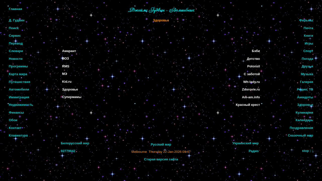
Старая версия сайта (161, 159)
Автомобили (19, 89)
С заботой (252, 74)
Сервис (15, 35)
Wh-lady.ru (251, 82)
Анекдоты (305, 97)
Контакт (15, 128)
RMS (65, 66)
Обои (13, 120)
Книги (308, 35)
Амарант (69, 51)
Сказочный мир (300, 135)
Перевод (16, 43)
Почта (308, 28)
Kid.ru (67, 81)
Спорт (308, 51)
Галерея (306, 82)
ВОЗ (65, 58)
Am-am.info (251, 97)
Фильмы (306, 20)
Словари (16, 51)
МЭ (64, 74)
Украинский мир (245, 143)
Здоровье (161, 20)
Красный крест (248, 105)
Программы (18, 66)
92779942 (68, 151)
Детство (253, 59)
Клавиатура (18, 135)
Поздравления (301, 128)
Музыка (307, 74)
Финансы (16, 112)
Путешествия (19, 82)
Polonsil (253, 66)
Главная (15, 9)
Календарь (304, 120)
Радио (254, 151)
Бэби (256, 51)
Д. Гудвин (16, 20)
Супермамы (72, 97)
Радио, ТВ (305, 89)
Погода (307, 59)
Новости (16, 59)
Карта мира (18, 74)
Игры (309, 43)
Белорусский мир (75, 143)
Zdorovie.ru (251, 89)
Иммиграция (19, 97)
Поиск (14, 28)
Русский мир (161, 144)
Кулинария (304, 112)
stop (305, 151)
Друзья (307, 66)
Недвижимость (21, 105)
